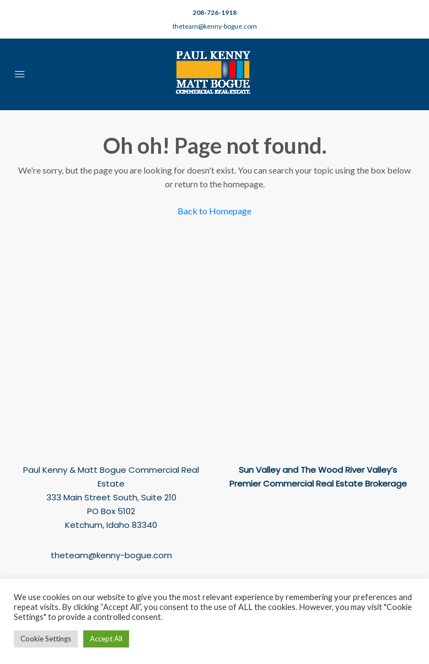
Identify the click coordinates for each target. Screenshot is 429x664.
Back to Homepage (214, 211)
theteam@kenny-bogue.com (215, 26)
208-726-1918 (214, 12)
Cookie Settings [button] (45, 638)
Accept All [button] (106, 638)
